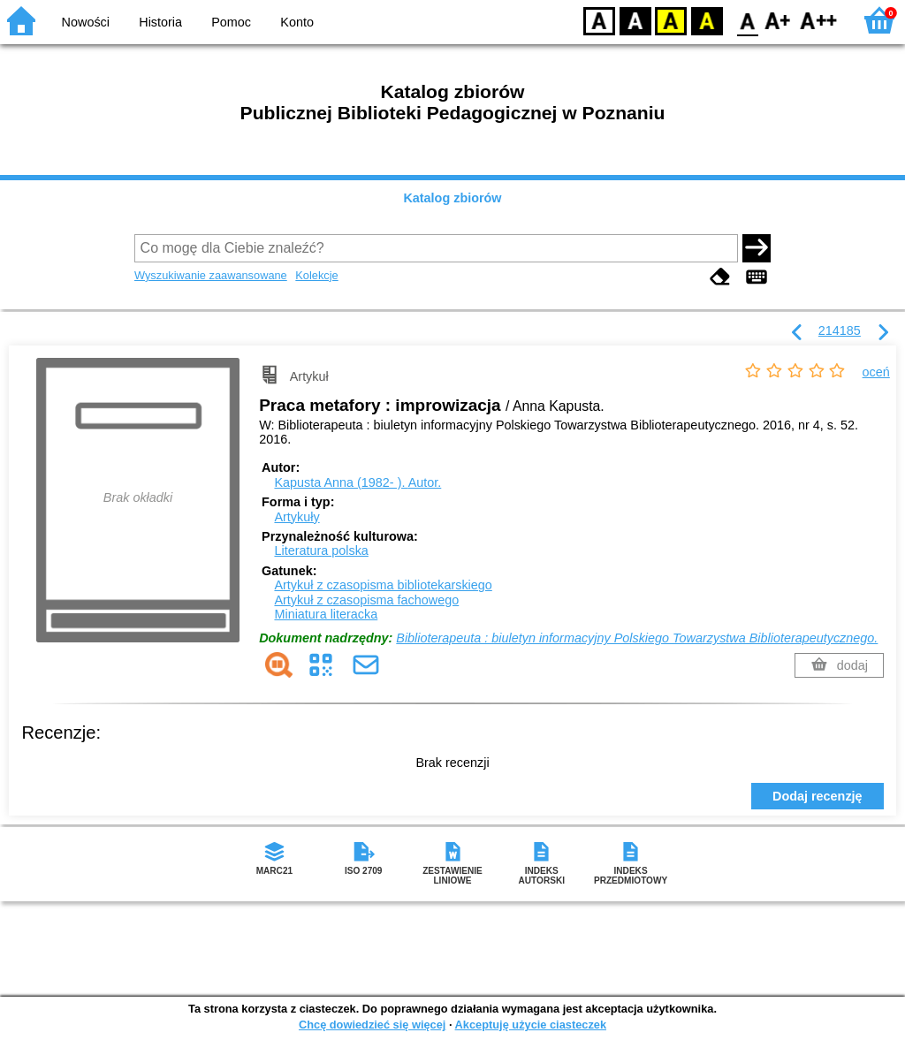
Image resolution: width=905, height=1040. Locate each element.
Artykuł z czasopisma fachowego (366, 600)
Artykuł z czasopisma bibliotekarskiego (382, 585)
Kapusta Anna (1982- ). (357, 482)
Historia (160, 22)
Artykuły (296, 517)
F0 (747, 19)
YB (670, 19)
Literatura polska (321, 550)
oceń (876, 372)
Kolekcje (316, 275)
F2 (818, 19)
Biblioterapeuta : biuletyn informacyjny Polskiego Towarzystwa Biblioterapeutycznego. (637, 638)
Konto (297, 22)
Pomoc (231, 22)
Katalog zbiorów (452, 198)
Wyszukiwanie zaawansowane (210, 275)
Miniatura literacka (325, 614)
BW (635, 19)
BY (706, 19)
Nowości (86, 22)
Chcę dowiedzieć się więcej (372, 1024)
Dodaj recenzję (817, 796)
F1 (778, 19)
